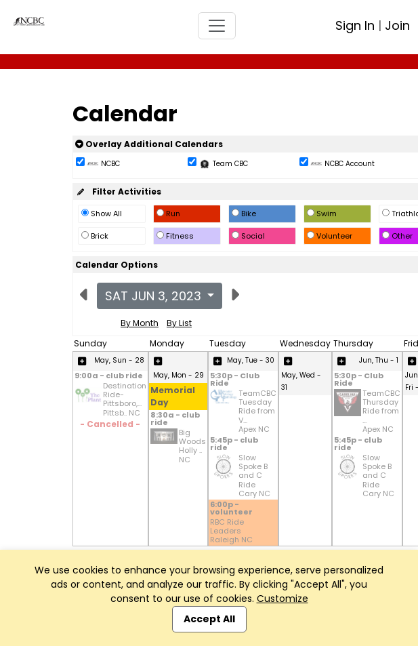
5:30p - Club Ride (234, 380)
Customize (282, 598)
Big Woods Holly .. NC (192, 446)
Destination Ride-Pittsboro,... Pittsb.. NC (124, 400)
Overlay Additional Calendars (149, 144)
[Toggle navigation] (217, 25)
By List (179, 323)
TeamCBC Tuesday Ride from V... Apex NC (257, 411)
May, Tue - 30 (250, 360)
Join (397, 25)
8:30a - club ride (175, 419)
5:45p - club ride (234, 445)
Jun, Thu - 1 (378, 360)
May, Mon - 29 (178, 375)
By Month (140, 323)
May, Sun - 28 (119, 360)
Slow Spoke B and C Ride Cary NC (254, 475)
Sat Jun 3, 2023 (155, 295)
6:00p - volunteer (231, 509)
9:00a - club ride (109, 376)
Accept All (209, 619)
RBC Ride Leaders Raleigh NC (231, 531)
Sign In (355, 25)
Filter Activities (118, 191)
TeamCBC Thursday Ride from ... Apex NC (381, 411)
